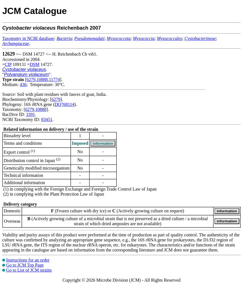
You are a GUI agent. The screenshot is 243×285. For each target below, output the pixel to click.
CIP (8, 64)
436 (23, 84)
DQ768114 (65, 104)
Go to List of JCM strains (29, 270)
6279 (31, 79)
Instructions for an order (27, 260)
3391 (30, 114)
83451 (46, 119)
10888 (42, 79)
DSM (34, 64)
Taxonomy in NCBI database (28, 38)
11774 (54, 79)
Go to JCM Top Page (25, 265)
